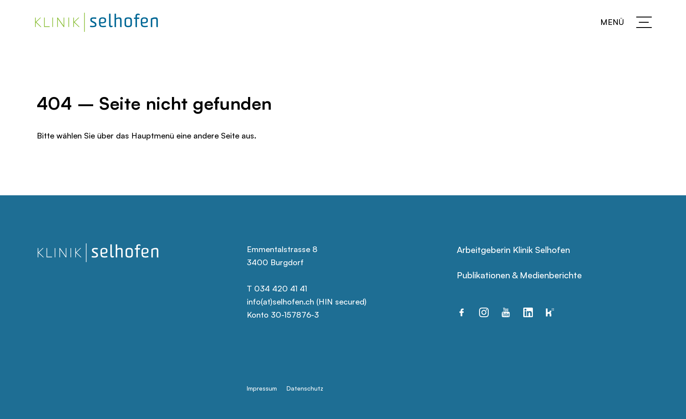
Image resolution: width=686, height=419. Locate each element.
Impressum (262, 388)
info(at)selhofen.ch (280, 301)
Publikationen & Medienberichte (519, 275)
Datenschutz (305, 388)
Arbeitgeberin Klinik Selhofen (513, 249)
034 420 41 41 (280, 288)
